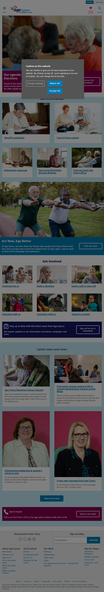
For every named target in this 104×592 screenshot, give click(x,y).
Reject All (55, 83)
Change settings (35, 83)
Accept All (55, 91)
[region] (53, 79)
